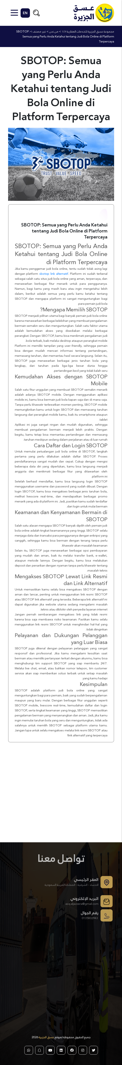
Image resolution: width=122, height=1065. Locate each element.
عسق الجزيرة (46, 1037)
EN (25, 13)
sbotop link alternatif (53, 273)
